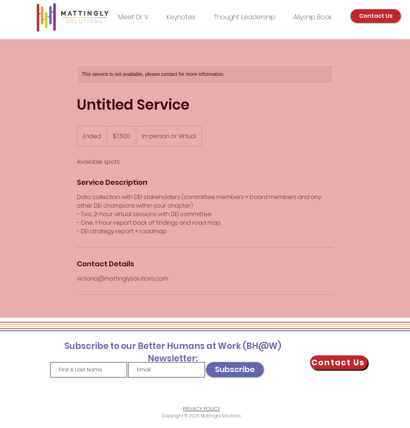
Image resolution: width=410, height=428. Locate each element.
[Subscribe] (235, 369)
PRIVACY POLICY (201, 408)
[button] (244, 17)
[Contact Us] (376, 16)
